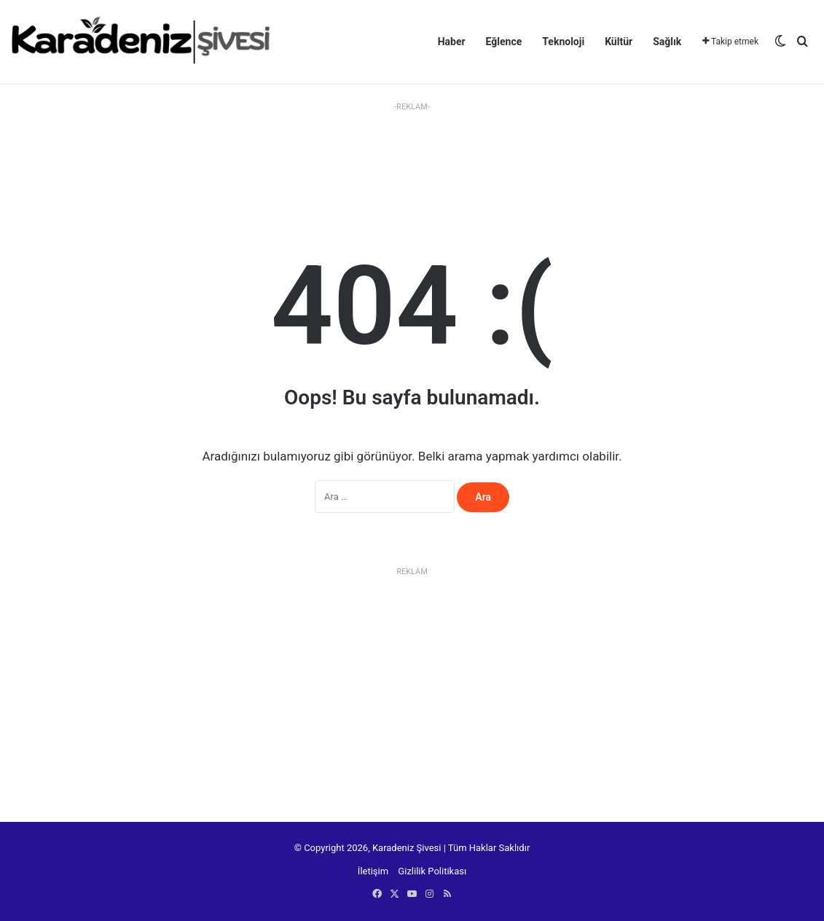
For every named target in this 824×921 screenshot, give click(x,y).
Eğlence (504, 41)
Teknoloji (563, 41)
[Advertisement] (412, 149)
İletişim (373, 871)
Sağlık (667, 41)
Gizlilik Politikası (432, 871)
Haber (452, 41)
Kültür (618, 41)
